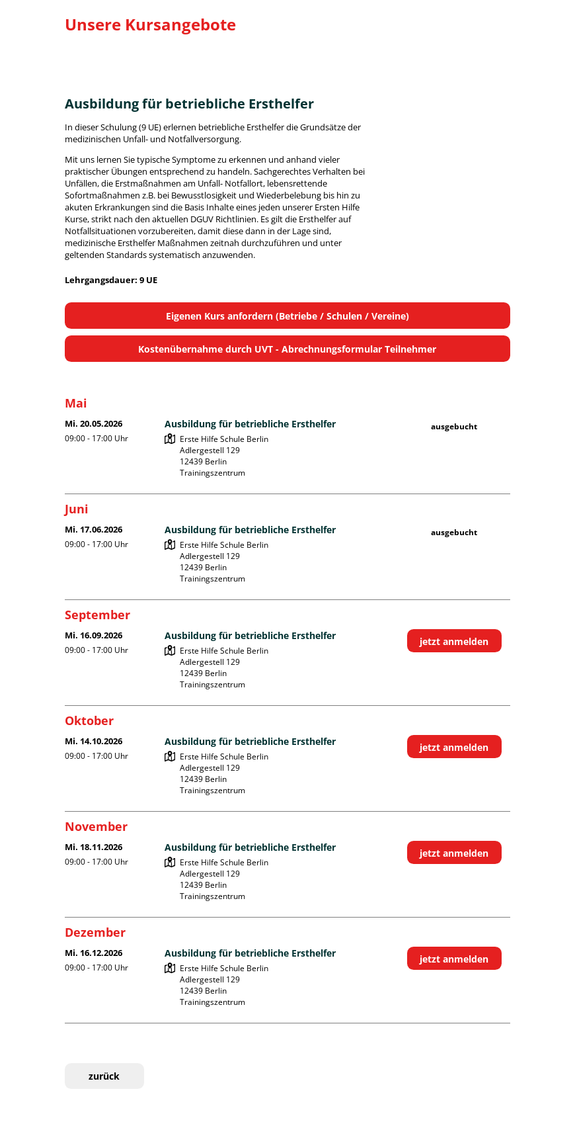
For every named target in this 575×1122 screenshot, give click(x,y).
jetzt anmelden (454, 641)
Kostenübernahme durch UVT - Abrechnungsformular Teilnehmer (287, 349)
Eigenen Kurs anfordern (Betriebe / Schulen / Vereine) (287, 316)
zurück (104, 1076)
